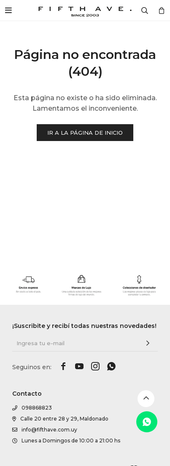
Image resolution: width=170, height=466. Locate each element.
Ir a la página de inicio (85, 132)
